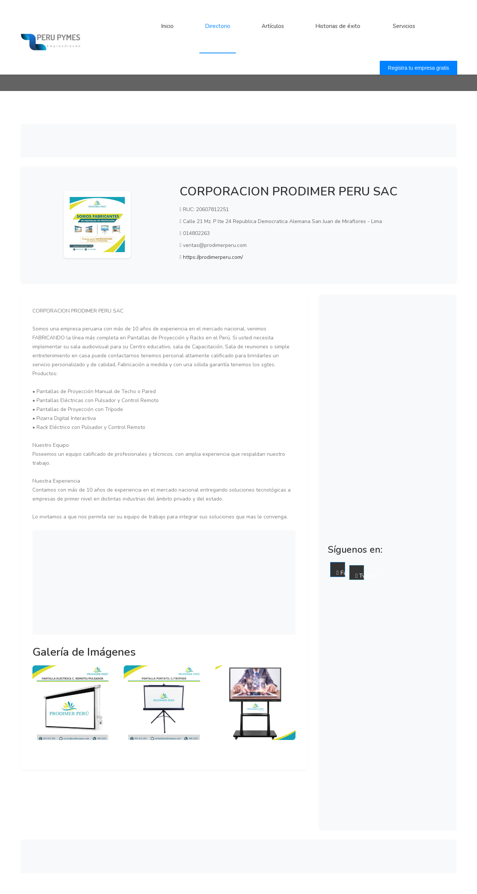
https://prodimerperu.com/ (213, 257)
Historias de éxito (337, 26)
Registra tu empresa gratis (418, 68)
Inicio (167, 26)
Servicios (404, 26)
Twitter (360, 576)
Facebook (341, 573)
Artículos (273, 26)
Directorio (217, 26)
